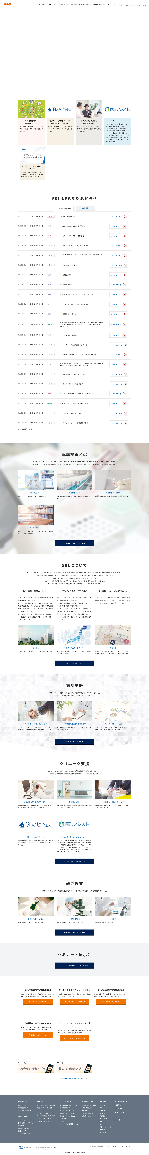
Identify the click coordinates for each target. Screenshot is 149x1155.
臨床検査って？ (35, 493)
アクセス (113, 4)
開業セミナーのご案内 (67, 1113)
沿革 (100, 1121)
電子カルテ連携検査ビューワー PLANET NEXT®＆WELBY (60, 122)
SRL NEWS (118, 1108)
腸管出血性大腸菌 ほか (70, 216)
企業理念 (102, 1111)
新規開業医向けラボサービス (36, 802)
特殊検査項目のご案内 (36, 919)
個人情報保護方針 (97, 1147)
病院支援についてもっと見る (74, 741)
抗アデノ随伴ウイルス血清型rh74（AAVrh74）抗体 (78, 394)
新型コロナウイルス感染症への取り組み (32, 167)
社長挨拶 (102, 1105)
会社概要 (102, 1113)
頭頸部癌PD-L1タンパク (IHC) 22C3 (74, 374)
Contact (120, 5)
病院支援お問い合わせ (44, 1121)
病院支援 (62, 4)
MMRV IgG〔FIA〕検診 (70, 265)
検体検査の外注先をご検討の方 (74, 724)
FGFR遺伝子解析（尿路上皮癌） (73, 413)
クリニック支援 (71, 4)
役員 (100, 1108)
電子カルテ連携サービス (36, 837)
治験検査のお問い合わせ (38, 1035)
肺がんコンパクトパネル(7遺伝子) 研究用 (75, 246)
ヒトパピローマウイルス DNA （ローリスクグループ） (79, 294)
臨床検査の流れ (74, 493)
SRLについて (53, 4)
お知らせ (117, 1105)
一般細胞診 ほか (67, 275)
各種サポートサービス (44, 1119)
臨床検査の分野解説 (113, 493)
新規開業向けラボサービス (68, 1105)
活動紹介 (102, 1116)
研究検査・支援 (83, 4)
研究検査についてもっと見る (74, 932)
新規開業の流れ (74, 802)
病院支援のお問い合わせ (38, 1001)
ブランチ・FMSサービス (113, 724)
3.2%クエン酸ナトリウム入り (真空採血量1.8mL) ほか (80, 355)
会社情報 (106, 4)
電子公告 (102, 1124)
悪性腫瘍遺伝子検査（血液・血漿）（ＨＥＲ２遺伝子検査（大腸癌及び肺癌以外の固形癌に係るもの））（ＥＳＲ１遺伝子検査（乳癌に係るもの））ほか (81, 324)
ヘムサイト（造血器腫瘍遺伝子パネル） (75, 345)
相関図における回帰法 (69, 314)
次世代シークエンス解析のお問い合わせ (74, 1038)
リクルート (102, 1132)
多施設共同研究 (74, 919)
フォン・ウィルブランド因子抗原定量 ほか (75, 304)
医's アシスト (117, 121)
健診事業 (113, 648)
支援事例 (63, 1121)
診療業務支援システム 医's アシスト (74, 837)
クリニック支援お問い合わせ (69, 1124)
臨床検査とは (43, 4)
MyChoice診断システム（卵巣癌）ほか (74, 226)
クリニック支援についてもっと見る (74, 861)
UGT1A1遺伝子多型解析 (69, 335)
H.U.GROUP (142, 6)
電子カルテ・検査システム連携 (36, 724)
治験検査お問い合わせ (89, 1116)
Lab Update (36, 527)
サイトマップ (126, 1147)
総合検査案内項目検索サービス (31, 122)
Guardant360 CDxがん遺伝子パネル (74, 384)
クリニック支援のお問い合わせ (74, 1001)
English (127, 5)
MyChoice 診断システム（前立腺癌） (73, 236)
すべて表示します (26, 429)
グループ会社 (103, 1119)
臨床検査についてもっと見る (74, 543)
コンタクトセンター (24, 1133)
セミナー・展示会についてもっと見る (74, 965)
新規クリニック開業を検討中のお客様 (89, 122)
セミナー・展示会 (96, 4)
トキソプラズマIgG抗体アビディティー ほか (75, 403)
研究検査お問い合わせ (89, 1113)
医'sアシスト (134, 5)
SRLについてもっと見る (74, 663)
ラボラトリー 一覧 (105, 1127)
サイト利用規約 (112, 1147)
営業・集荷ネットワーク (74, 648)
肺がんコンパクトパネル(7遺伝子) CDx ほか (76, 423)
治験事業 (84, 1111)
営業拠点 (102, 1130)
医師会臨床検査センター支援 (46, 1116)
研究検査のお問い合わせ (111, 1001)
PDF (118, 217)
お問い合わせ (119, 1112)
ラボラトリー (36, 648)
